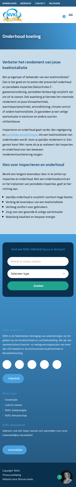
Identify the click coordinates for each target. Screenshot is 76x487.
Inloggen (54, 3)
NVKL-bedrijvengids (15, 410)
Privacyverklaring (11, 474)
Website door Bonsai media (17, 479)
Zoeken (38, 285)
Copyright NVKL (11, 470)
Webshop (25, 3)
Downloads (9, 3)
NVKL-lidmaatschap (16, 415)
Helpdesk (14, 378)
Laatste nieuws (13, 404)
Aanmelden (15, 449)
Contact (40, 3)
